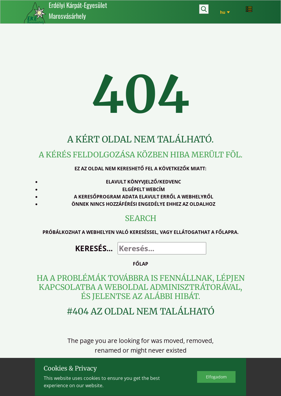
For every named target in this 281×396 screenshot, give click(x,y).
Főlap (140, 264)
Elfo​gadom (216, 377)
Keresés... (94, 248)
